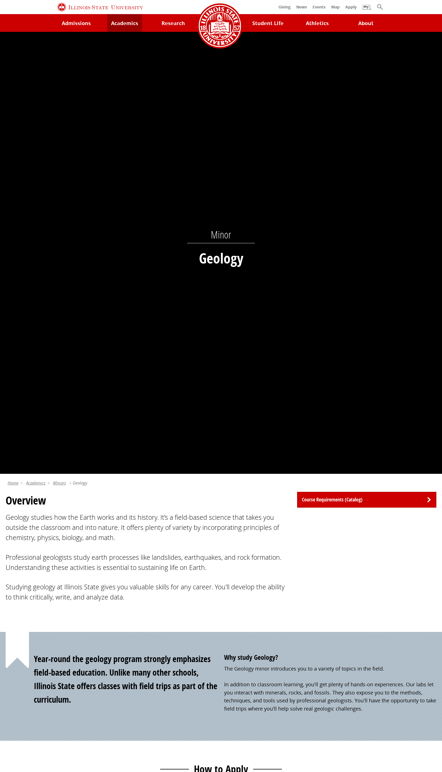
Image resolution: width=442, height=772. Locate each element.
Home (13, 49)
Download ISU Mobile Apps (38, 674)
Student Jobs (130, 615)
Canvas (123, 639)
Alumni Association (247, 604)
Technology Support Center (38, 615)
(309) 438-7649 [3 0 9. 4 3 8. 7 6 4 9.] (304, 513)
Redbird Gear (239, 615)
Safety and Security (28, 662)
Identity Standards (147, 724)
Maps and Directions (30, 627)
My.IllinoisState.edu (75, 378)
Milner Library (22, 604)
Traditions (236, 650)
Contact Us (279, 712)
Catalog (124, 627)
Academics (35, 49)
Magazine (235, 639)
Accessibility (393, 724)
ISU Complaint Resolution (343, 724)
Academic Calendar (28, 650)
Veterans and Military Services (150, 670)
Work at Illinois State (357, 604)
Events (232, 627)
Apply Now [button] (72, 430)
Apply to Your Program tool (302, 369)
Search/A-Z (18, 639)
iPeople (342, 615)
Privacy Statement (51, 724)
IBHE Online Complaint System (270, 724)
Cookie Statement (99, 724)
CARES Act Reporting (221, 732)
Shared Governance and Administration (380, 658)
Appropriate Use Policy (201, 724)
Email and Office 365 (358, 627)
